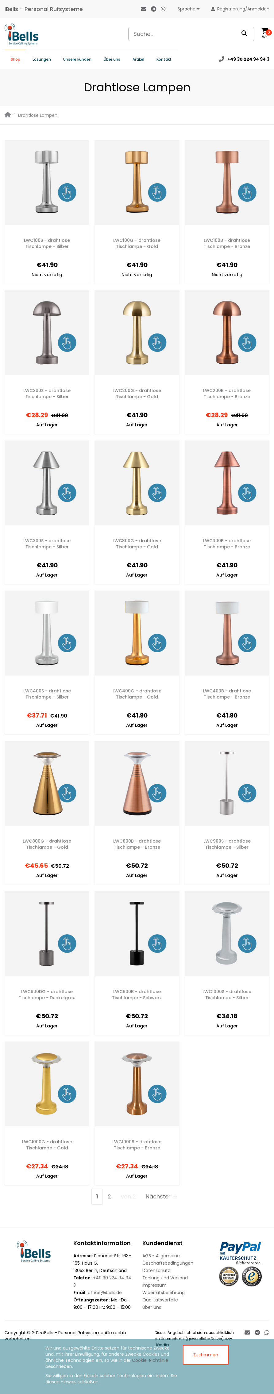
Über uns (112, 59)
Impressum (154, 1285)
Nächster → (162, 1196)
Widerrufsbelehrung (163, 1292)
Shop (15, 59)
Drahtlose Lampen (37, 115)
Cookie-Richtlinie (150, 1360)
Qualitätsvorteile (160, 1300)
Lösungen (42, 59)
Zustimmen (205, 1355)
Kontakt (164, 59)
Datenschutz (156, 1270)
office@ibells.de (105, 1292)
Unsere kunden (77, 59)
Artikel (138, 59)
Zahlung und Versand (165, 1278)
